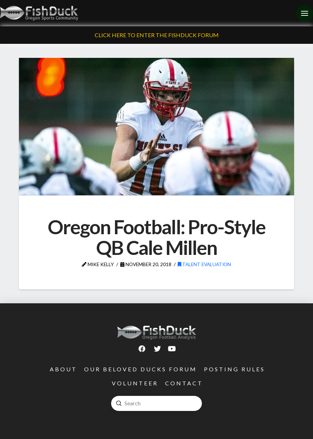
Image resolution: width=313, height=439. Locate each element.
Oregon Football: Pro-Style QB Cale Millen (156, 237)
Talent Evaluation (204, 264)
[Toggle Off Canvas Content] (304, 13)
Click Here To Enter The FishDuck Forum (157, 35)
